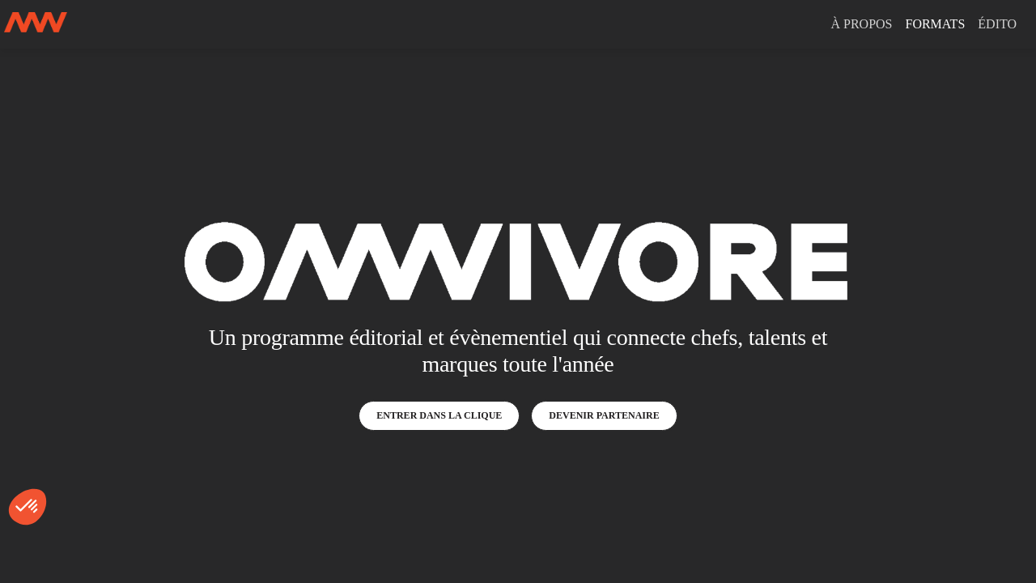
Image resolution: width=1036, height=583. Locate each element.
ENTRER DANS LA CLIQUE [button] (439, 415)
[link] (861, 24)
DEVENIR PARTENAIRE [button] (604, 415)
